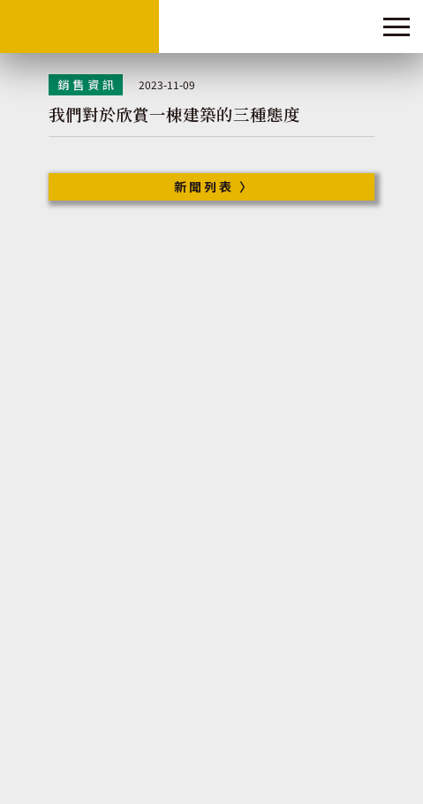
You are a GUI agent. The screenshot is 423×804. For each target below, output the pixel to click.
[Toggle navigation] (396, 26)
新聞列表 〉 (214, 186)
